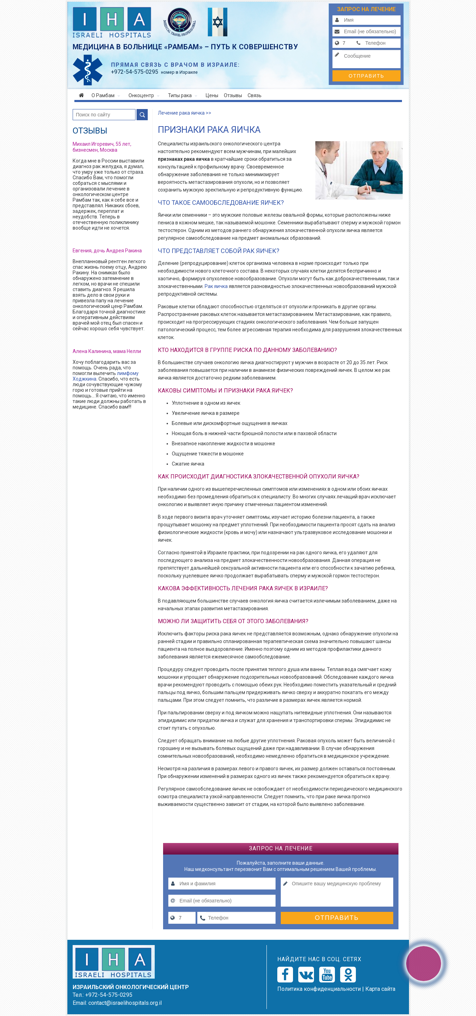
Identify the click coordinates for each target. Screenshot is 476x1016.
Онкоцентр (144, 95)
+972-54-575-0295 (108, 995)
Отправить (366, 76)
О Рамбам (105, 95)
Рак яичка (216, 286)
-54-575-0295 (134, 72)
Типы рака (182, 95)
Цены (212, 95)
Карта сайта (380, 989)
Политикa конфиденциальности (319, 989)
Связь (255, 95)
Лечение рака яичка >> (184, 113)
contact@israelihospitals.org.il (125, 1003)
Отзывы (233, 95)
